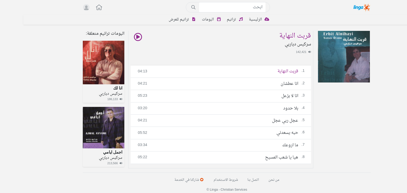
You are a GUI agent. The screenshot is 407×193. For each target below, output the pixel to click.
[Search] (209, 7)
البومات (189, 19)
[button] (72, 8)
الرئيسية (236, 19)
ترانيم (212, 19)
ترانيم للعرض (159, 19)
